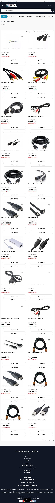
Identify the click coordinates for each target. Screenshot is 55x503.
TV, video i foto (20, 16)
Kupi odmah (14, 60)
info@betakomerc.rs (27, 463)
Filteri (27, 500)
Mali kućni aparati (40, 16)
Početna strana (5, 21)
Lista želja (48, 5)
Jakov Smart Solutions (34, 498)
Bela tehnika (30, 16)
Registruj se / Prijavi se (53, 5)
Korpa (50, 5)
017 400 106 (27, 456)
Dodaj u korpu (14, 63)
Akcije (4, 16)
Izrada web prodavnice (22, 498)
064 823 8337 (27, 458)
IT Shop (11, 16)
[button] (2, 5)
